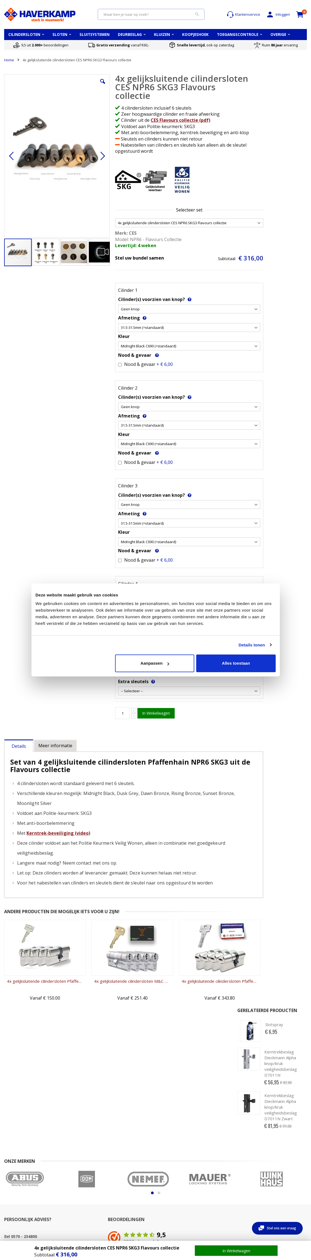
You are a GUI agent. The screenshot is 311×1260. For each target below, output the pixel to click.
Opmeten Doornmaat (177, 1168)
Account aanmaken (72, 1168)
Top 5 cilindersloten (279, 1163)
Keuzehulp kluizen (227, 1163)
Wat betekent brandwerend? (223, 1182)
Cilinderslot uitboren (125, 1195)
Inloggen (278, 14)
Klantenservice (243, 14)
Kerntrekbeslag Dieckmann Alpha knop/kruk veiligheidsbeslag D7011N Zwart (280, 174)
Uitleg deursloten (174, 1179)
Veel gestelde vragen (22, 1168)
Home (9, 59)
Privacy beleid (16, 1200)
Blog (266, 1190)
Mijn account (66, 1163)
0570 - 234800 (24, 1101)
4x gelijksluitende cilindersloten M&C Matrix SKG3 (116, 987)
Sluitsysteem (274, 1179)
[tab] (18, 750)
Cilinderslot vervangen (127, 1179)
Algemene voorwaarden (24, 1195)
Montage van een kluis (230, 1190)
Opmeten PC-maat (175, 1163)
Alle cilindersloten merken (285, 1168)
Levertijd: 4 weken (121, 252)
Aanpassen (154, 663)
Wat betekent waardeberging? (225, 1171)
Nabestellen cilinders (125, 1206)
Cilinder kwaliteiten (124, 1168)
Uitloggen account (71, 1179)
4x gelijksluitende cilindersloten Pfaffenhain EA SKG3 (40, 987)
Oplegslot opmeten (176, 1173)
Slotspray (274, 92)
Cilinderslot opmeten (125, 1173)
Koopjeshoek (274, 1195)
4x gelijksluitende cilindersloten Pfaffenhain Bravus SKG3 (193, 987)
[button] (90, 86)
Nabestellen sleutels (125, 1200)
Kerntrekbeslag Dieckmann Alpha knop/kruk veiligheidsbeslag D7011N (280, 131)
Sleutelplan (272, 1173)
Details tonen (252, 645)
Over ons (12, 1173)
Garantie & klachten (21, 1190)
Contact (10, 1163)
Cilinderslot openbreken (128, 1189)
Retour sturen (15, 1184)
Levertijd (11, 1179)
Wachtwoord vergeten (74, 1173)
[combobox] (151, 14)
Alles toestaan (236, 663)
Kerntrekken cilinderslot (128, 1184)
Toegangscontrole (278, 1184)
